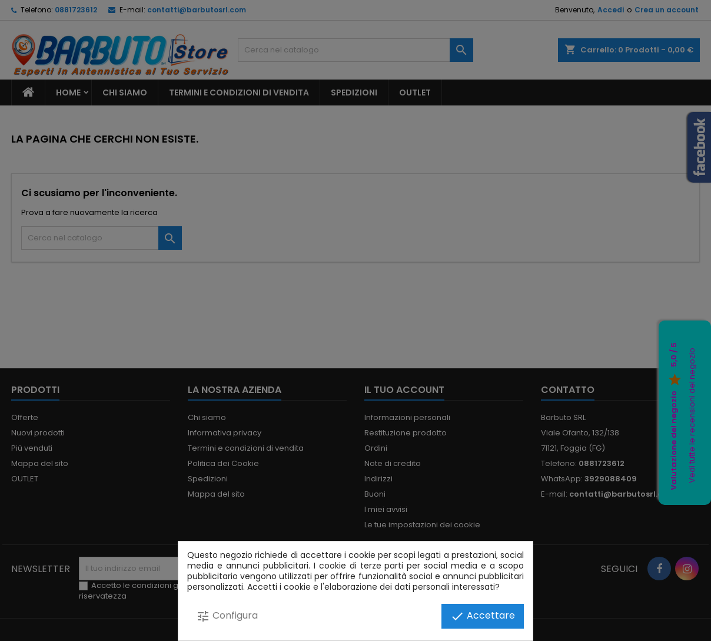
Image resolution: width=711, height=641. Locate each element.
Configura (227, 616)
